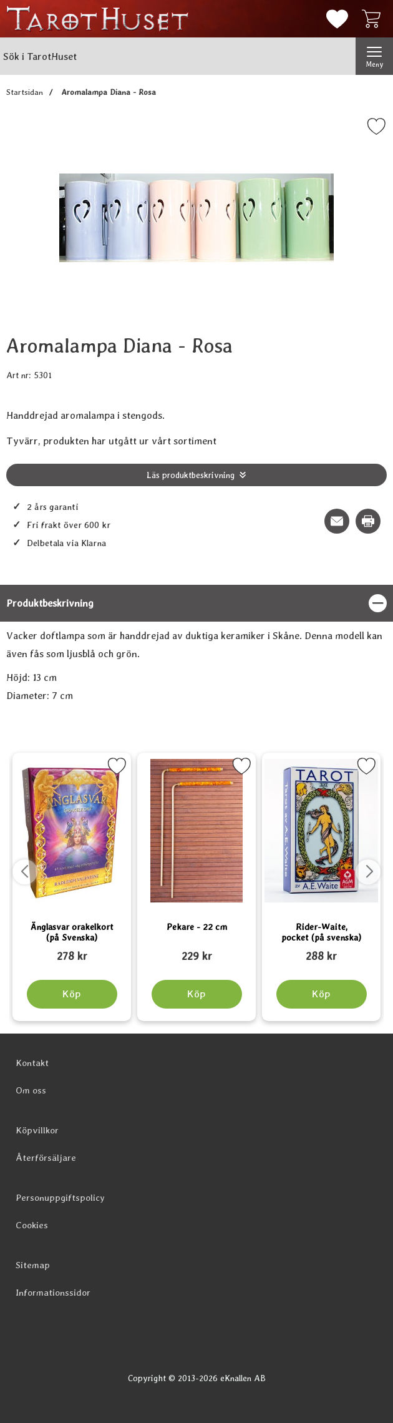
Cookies (32, 1225)
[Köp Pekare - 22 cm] (197, 994)
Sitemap (33, 1265)
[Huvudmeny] (374, 56)
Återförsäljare (46, 1157)
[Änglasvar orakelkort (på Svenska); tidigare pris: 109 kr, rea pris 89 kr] (71, 950)
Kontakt (32, 1062)
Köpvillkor (37, 1130)
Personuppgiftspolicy (60, 1197)
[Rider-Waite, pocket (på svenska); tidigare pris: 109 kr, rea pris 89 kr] (321, 950)
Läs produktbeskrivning (191, 475)
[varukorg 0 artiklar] (374, 18)
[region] (196, 603)
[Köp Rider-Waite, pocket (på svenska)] (321, 994)
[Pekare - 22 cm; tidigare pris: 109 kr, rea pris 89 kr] (196, 950)
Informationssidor (53, 1292)
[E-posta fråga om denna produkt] (336, 521)
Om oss (31, 1090)
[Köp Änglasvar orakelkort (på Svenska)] (72, 994)
